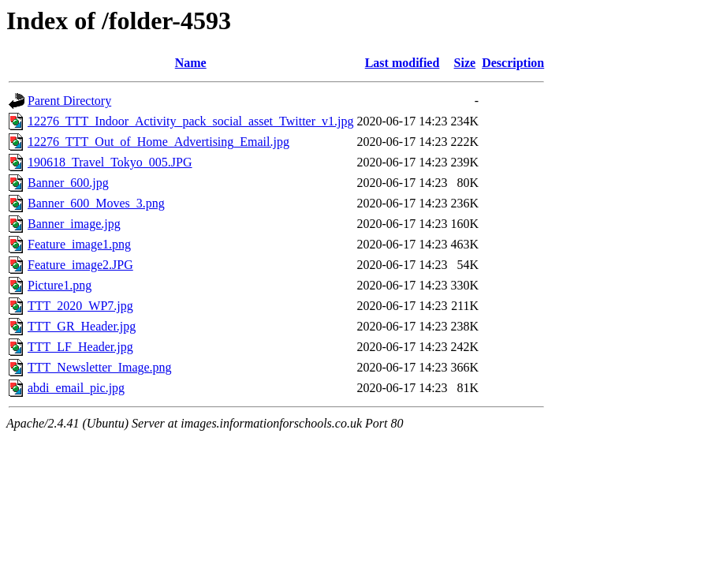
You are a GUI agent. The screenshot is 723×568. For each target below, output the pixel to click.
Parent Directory (69, 100)
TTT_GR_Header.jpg (82, 326)
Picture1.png (59, 285)
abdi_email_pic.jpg (76, 387)
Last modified (402, 62)
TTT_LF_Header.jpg (80, 346)
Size (465, 62)
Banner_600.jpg (68, 182)
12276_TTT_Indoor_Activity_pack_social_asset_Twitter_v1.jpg (190, 121)
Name (191, 62)
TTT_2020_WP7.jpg (80, 305)
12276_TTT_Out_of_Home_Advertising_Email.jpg (158, 141)
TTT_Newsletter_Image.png (100, 367)
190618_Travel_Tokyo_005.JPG (110, 162)
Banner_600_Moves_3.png (96, 203)
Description (513, 62)
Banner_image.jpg (74, 223)
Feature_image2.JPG (80, 264)
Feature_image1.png (79, 244)
